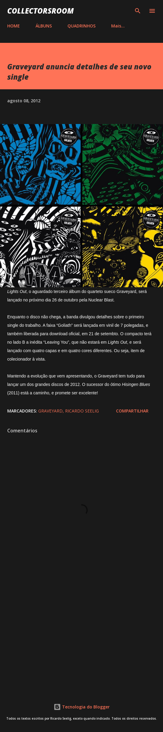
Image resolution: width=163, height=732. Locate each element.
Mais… (118, 26)
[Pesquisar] (137, 10)
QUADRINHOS (81, 26)
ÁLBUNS (44, 26)
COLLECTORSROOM (40, 11)
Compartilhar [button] (132, 411)
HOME (13, 26)
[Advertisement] (81, 635)
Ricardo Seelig (82, 411)
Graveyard (50, 411)
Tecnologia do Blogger (82, 707)
